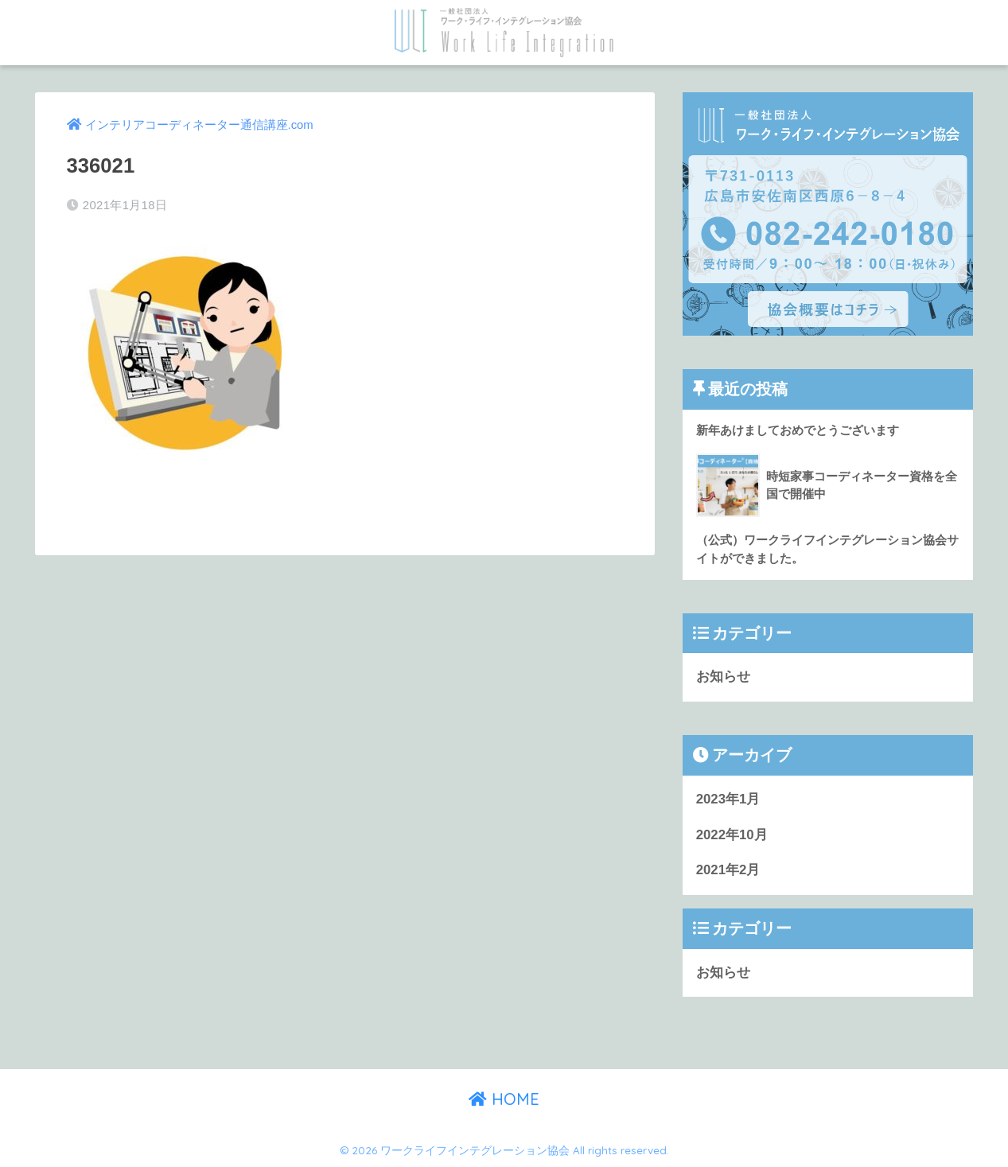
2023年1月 (728, 799)
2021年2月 (728, 869)
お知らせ (723, 676)
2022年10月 (732, 834)
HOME (504, 1099)
